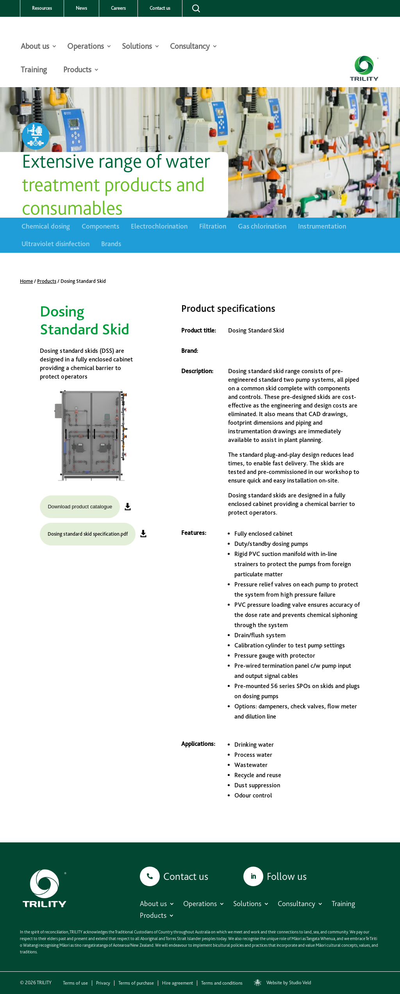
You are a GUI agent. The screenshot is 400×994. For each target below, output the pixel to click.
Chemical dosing (45, 226)
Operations (85, 47)
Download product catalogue (80, 507)
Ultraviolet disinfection (55, 244)
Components (100, 226)
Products (77, 70)
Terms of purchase (136, 983)
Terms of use (75, 983)
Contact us (160, 8)
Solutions (137, 47)
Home (26, 281)
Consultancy (190, 47)
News (81, 8)
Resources (42, 8)
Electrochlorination (159, 226)
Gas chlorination (262, 226)
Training (34, 70)
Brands (111, 244)
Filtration (212, 226)
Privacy (103, 983)
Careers (118, 8)
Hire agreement (177, 983)
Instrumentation (322, 226)
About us (35, 47)
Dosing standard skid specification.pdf (88, 534)
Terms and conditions (222, 983)
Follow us (287, 876)
